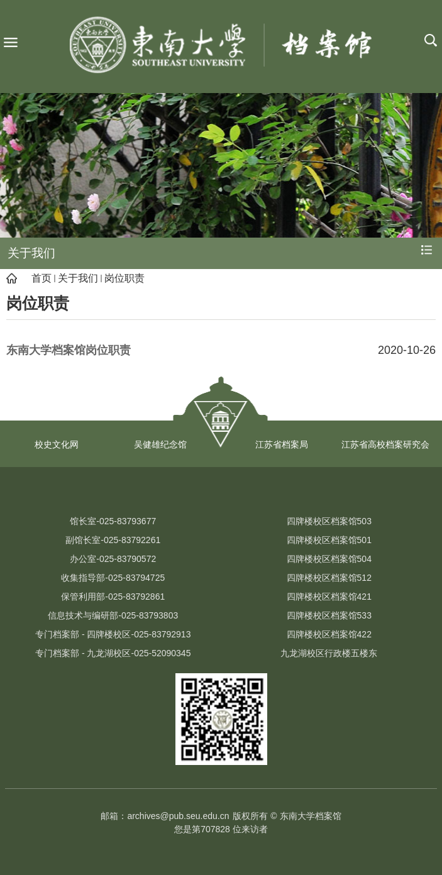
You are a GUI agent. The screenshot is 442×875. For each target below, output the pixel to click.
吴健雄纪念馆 (160, 444)
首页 (41, 278)
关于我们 (78, 278)
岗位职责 (124, 278)
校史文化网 (57, 444)
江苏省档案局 (281, 444)
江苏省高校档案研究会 (385, 444)
